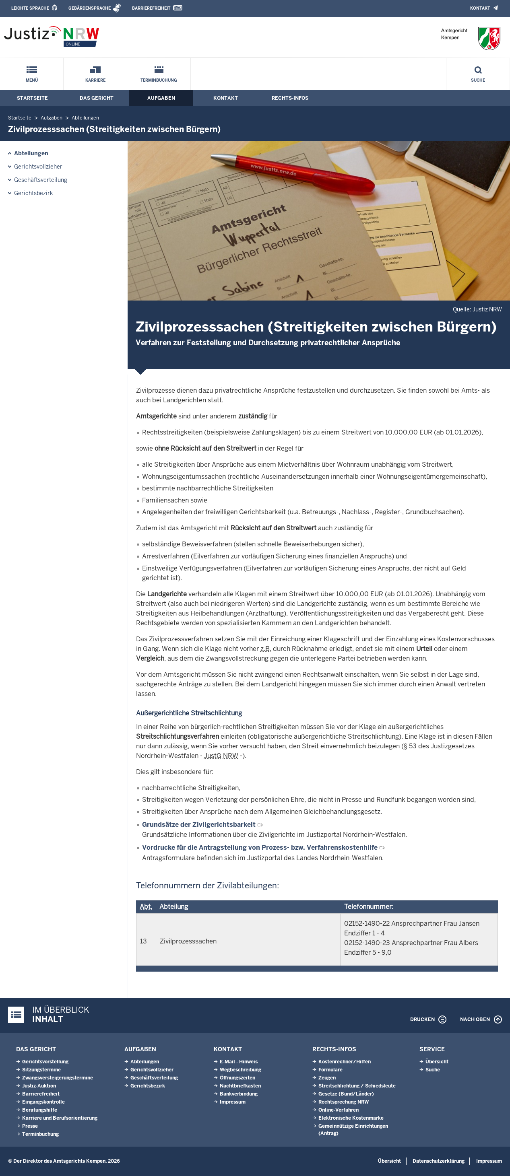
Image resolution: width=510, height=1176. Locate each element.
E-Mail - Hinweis (239, 1062)
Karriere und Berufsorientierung (59, 1118)
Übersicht (436, 1062)
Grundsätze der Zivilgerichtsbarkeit (199, 824)
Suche (478, 80)
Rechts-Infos (290, 98)
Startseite (32, 98)
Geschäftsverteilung (40, 179)
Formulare (330, 1070)
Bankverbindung (239, 1094)
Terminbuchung (158, 80)
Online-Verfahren (338, 1110)
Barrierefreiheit (151, 8)
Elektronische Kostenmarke (351, 1118)
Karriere (95, 80)
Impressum (233, 1102)
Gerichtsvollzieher (38, 166)
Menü (32, 80)
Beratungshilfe (39, 1110)
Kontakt (480, 8)
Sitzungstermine (41, 1070)
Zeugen (327, 1078)
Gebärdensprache (89, 8)
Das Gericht (97, 98)
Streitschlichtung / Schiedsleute (357, 1086)
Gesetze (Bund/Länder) (346, 1094)
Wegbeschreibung (240, 1070)
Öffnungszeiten (237, 1078)
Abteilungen (85, 118)
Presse (30, 1126)
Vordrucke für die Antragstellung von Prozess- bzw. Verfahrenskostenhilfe (260, 847)
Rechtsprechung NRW (343, 1102)
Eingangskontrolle (43, 1102)
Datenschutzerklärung (439, 1161)
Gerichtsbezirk (33, 193)
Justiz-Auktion (39, 1086)
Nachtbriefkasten (240, 1086)
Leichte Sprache (30, 8)
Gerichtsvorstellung (45, 1062)
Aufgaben (161, 98)
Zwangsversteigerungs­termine (57, 1078)
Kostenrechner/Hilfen (344, 1062)
